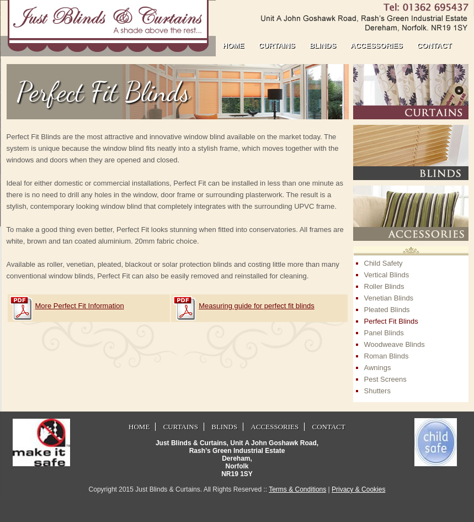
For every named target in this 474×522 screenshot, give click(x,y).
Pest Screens (385, 379)
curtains (277, 45)
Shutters (377, 391)
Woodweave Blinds (394, 344)
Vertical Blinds (386, 275)
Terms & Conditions (297, 489)
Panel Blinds (384, 333)
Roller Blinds (384, 286)
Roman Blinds (386, 356)
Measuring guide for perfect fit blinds (257, 306)
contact (434, 45)
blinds (323, 45)
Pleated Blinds (387, 309)
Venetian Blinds (389, 298)
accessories (376, 45)
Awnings (377, 367)
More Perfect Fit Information (79, 306)
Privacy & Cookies (358, 489)
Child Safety (383, 263)
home (233, 45)
